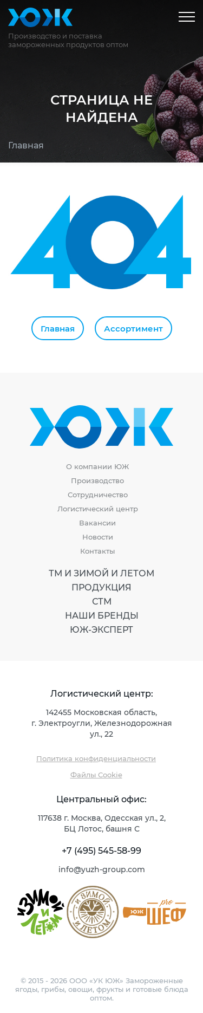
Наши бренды (102, 615)
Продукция (101, 587)
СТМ (102, 601)
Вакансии (97, 522)
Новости (97, 537)
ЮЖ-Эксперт (101, 629)
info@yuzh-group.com (101, 869)
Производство (97, 480)
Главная (26, 145)
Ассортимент (133, 328)
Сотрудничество (98, 494)
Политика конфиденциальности (96, 758)
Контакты (97, 551)
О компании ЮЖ (97, 466)
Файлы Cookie (96, 774)
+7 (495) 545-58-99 (101, 850)
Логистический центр (97, 508)
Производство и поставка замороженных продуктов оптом (68, 40)
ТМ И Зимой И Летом (101, 573)
